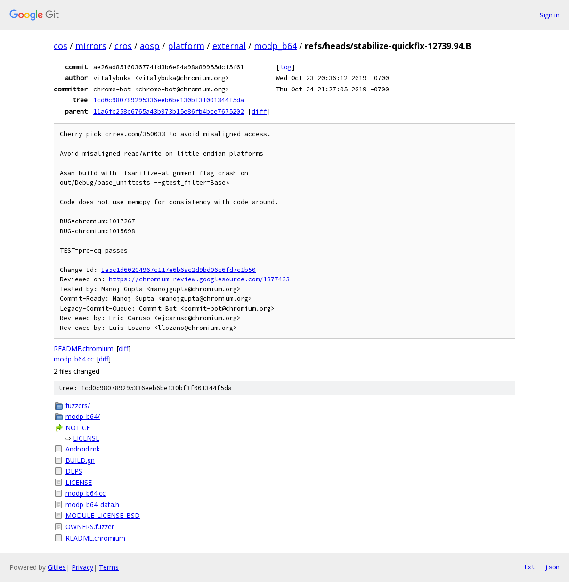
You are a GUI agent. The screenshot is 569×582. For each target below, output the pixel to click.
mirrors (90, 45)
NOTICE (77, 427)
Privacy (82, 567)
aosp (150, 45)
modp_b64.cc (74, 358)
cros (123, 45)
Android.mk (82, 448)
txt (529, 567)
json (552, 567)
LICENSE (86, 438)
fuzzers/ (77, 405)
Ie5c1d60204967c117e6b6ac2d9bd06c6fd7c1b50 (178, 270)
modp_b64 (275, 45)
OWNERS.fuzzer (89, 526)
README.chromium (84, 348)
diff (259, 111)
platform (186, 45)
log (285, 67)
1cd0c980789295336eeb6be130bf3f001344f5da (168, 100)
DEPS (73, 471)
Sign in (550, 14)
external (229, 45)
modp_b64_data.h (92, 504)
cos (60, 45)
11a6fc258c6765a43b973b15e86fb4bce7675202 (168, 111)
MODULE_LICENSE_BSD (102, 515)
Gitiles (57, 567)
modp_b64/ (82, 416)
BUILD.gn (80, 460)
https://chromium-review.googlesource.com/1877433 (199, 279)
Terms (109, 567)
